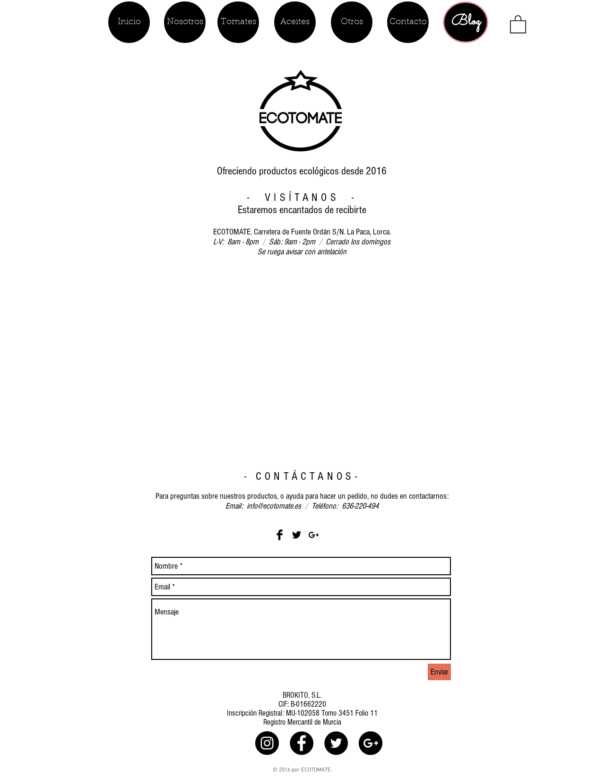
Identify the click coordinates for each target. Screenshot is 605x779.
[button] (518, 23)
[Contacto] (408, 22)
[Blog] (465, 22)
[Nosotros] (185, 22)
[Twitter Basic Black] (296, 534)
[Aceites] (295, 22)
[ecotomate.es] (267, 743)
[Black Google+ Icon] (313, 534)
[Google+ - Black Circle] (370, 743)
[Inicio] (129, 22)
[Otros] (351, 22)
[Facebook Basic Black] (279, 534)
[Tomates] (238, 22)
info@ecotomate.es (274, 506)
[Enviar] (439, 672)
